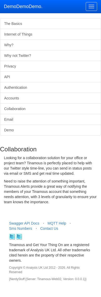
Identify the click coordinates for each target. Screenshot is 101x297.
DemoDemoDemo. (23, 6)
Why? (8, 45)
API (7, 77)
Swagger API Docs (24, 223)
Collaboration (15, 109)
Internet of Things (18, 34)
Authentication (15, 87)
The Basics (13, 24)
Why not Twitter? (17, 55)
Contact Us (49, 228)
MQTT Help (57, 223)
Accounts (11, 98)
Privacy (10, 66)
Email (8, 119)
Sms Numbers (20, 228)
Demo (9, 130)
